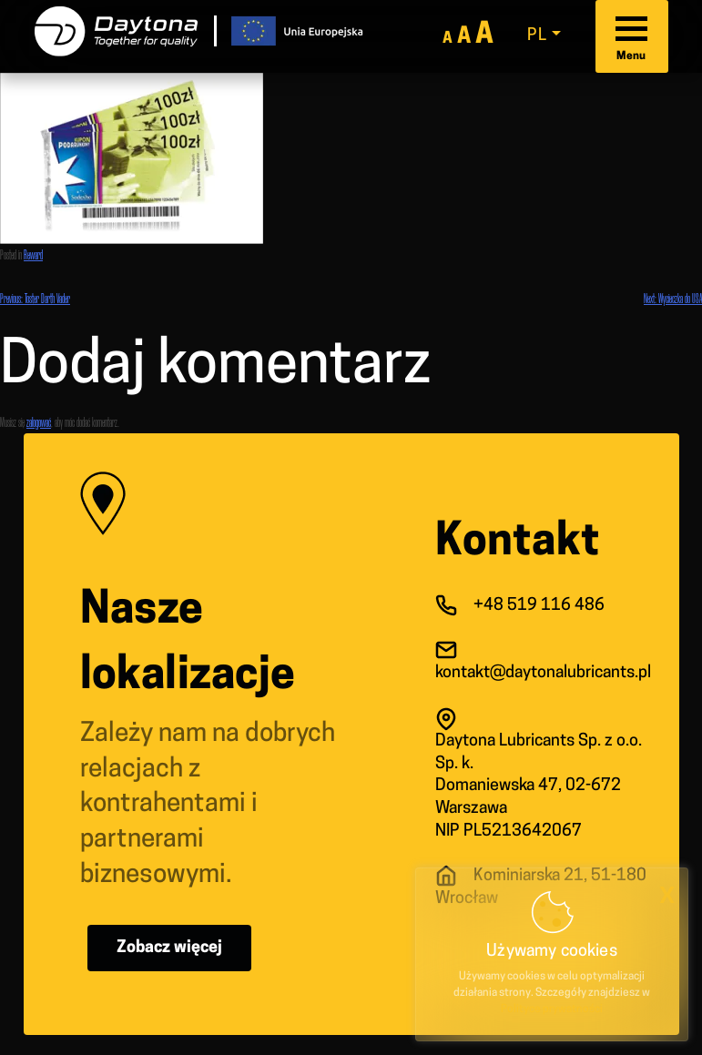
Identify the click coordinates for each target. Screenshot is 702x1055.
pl (537, 36)
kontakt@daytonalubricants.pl (543, 673)
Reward (33, 254)
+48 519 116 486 (539, 605)
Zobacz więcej (169, 948)
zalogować (38, 422)
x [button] (667, 895)
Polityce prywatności (552, 1009)
